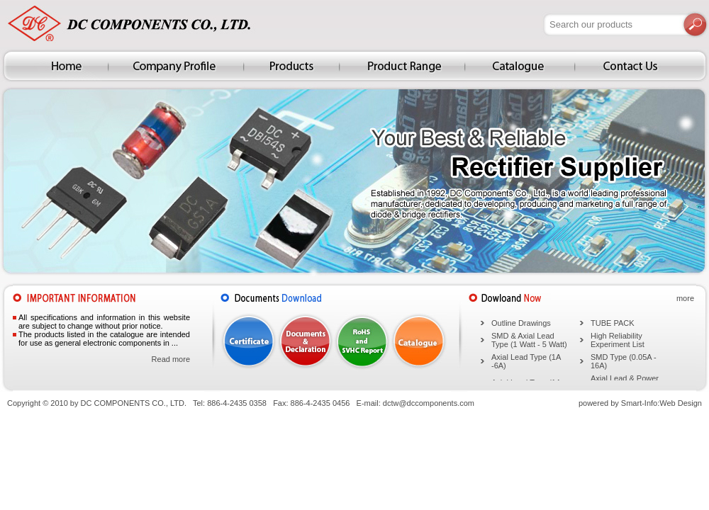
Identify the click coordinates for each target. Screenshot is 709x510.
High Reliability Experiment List (617, 340)
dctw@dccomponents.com (428, 403)
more (685, 298)
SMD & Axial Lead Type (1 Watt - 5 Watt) (529, 340)
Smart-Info (639, 403)
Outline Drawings (521, 323)
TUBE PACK (613, 323)
